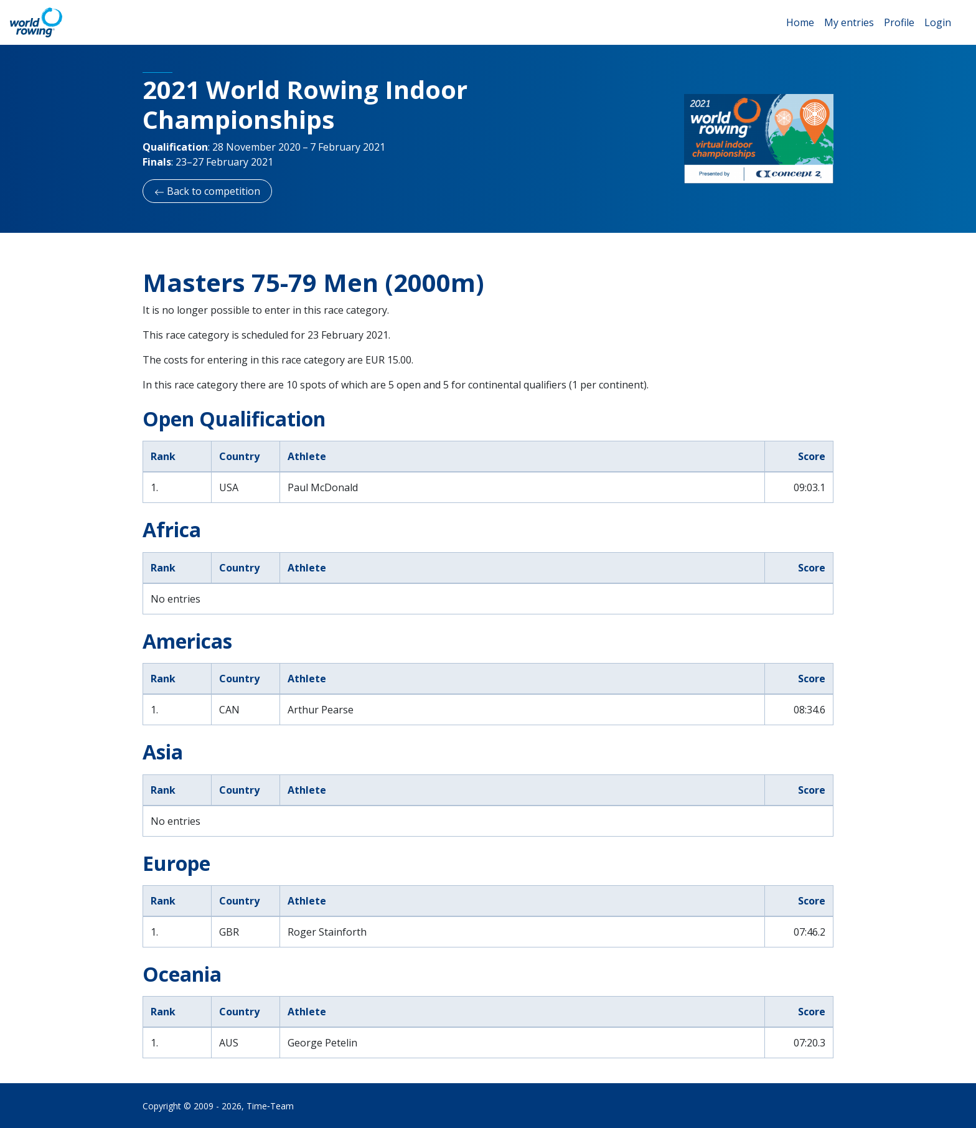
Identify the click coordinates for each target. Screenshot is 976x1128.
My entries (849, 22)
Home (800, 22)
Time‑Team (270, 1106)
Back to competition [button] (207, 191)
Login (937, 22)
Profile (899, 22)
